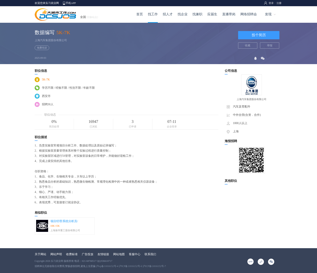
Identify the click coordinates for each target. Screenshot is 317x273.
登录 (271, 3)
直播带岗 (228, 14)
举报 (269, 45)
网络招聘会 (248, 14)
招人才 (168, 14)
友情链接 (103, 254)
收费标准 (72, 254)
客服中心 (134, 254)
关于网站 (40, 254)
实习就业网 (57, 261)
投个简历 (259, 35)
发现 (268, 14)
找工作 (153, 14)
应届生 (212, 14)
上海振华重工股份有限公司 (65, 230)
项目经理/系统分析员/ (64, 221)
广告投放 (87, 254)
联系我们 (150, 254)
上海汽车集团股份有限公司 (51, 40)
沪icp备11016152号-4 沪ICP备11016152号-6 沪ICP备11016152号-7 (131, 266)
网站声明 (56, 254)
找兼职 (197, 14)
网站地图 (119, 254)
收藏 (247, 45)
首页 (139, 14)
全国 (89, 17)
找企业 (183, 14)
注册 (279, 3)
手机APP (71, 3)
